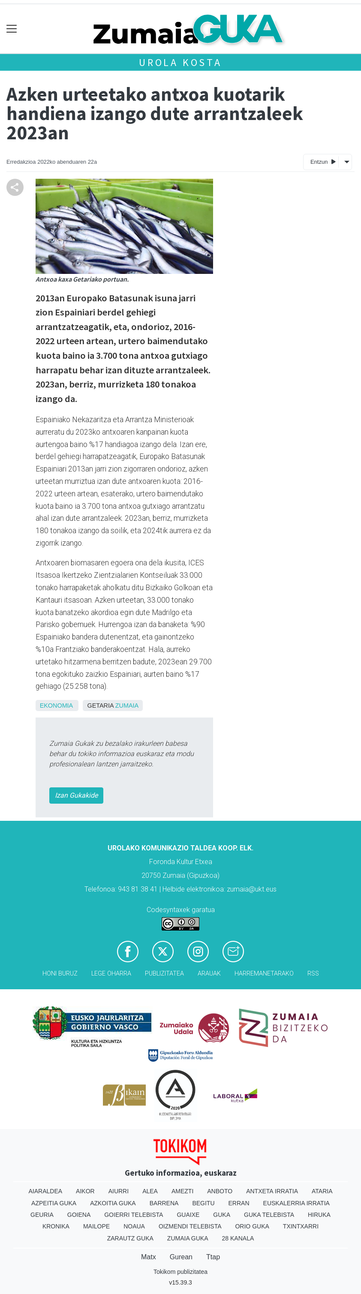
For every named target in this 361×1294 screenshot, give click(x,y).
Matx (148, 1257)
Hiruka (319, 1214)
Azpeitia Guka (53, 1203)
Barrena (164, 1203)
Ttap (213, 1257)
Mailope (96, 1226)
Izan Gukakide (76, 795)
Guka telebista (269, 1214)
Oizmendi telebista (190, 1226)
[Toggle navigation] (12, 28)
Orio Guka (252, 1226)
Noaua (134, 1226)
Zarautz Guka (130, 1238)
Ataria (322, 1191)
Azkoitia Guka (113, 1203)
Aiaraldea (46, 1191)
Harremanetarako (264, 973)
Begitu (203, 1203)
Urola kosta (180, 62)
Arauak (209, 973)
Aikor (85, 1191)
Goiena (78, 1214)
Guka (221, 1214)
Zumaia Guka (187, 1238)
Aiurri (118, 1191)
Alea (150, 1191)
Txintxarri (301, 1226)
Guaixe (188, 1214)
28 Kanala (238, 1238)
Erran (239, 1203)
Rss (313, 973)
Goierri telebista (133, 1214)
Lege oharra (111, 973)
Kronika (55, 1226)
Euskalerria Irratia (296, 1203)
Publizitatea (164, 973)
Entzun (323, 161)
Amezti (182, 1191)
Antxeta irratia (272, 1191)
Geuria (42, 1214)
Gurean (181, 1257)
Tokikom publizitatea (180, 1271)
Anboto (219, 1191)
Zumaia (126, 705)
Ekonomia (56, 705)
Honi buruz (60, 973)
